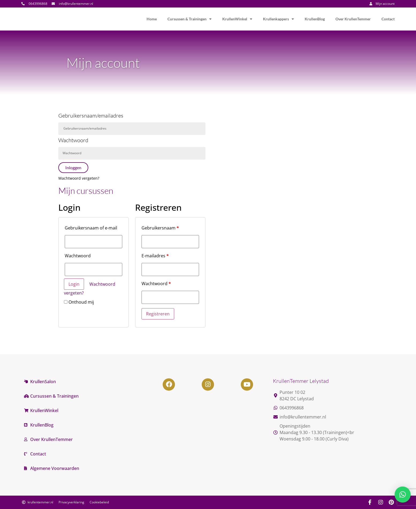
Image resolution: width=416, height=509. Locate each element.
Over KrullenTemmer (353, 19)
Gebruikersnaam (160, 228)
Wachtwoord (73, 141)
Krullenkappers (278, 19)
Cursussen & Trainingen (189, 19)
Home (152, 19)
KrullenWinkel (237, 19)
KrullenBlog (315, 19)
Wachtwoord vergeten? (78, 178)
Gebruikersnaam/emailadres (90, 116)
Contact (388, 19)
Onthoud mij (79, 302)
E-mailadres (155, 256)
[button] (403, 495)
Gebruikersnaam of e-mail (91, 228)
